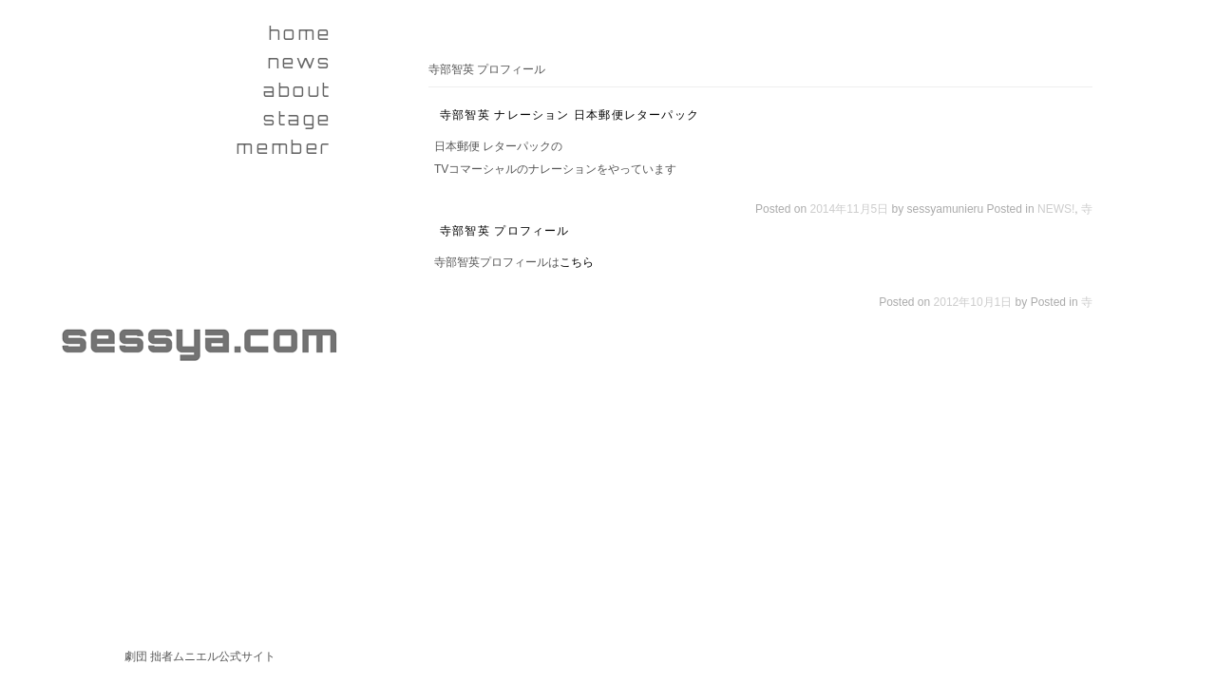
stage (297, 118)
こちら (577, 262)
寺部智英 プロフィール (505, 231)
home (300, 33)
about (297, 90)
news (300, 61)
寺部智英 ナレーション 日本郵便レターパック (569, 115)
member (284, 147)
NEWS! (1055, 209)
